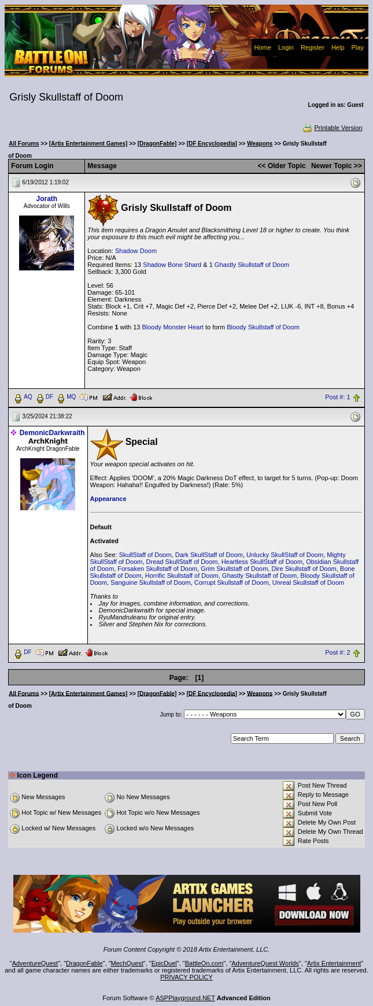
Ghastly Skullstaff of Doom (252, 264)
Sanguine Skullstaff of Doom (150, 582)
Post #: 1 (337, 397)
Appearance (108, 498)
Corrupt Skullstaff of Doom (231, 582)
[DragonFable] (157, 143)
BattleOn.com (204, 963)
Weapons (259, 143)
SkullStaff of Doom (145, 554)
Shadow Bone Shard (172, 264)
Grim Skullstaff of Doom (234, 568)
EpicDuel (164, 963)
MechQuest (127, 963)
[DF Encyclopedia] (212, 143)
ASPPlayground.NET (185, 997)
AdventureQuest (35, 963)
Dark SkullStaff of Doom (209, 554)
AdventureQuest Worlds (265, 963)
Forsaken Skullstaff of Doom (157, 568)
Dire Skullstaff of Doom (303, 568)
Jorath (46, 199)
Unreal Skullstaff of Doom (308, 582)
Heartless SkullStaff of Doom (261, 561)
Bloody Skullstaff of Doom (263, 327)
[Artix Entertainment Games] (88, 143)
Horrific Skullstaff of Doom (182, 575)
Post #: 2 (337, 652)
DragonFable (84, 963)
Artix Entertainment (334, 963)
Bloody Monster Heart (172, 327)
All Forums (24, 143)
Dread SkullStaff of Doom (182, 561)
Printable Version (332, 127)
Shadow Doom (136, 250)
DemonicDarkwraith (52, 433)
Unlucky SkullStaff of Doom (284, 554)
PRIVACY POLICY (186, 977)
